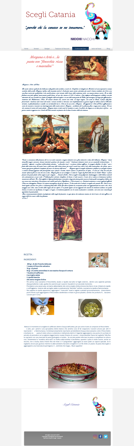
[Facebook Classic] (100, 436)
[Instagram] (95, 436)
